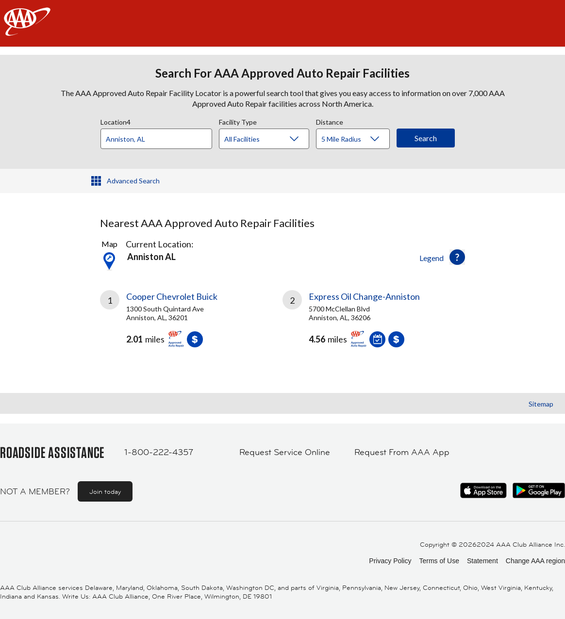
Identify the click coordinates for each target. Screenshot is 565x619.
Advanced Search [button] (133, 181)
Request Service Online (284, 452)
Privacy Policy (390, 561)
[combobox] (159, 136)
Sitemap (541, 404)
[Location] (156, 139)
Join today (105, 491)
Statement (482, 561)
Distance (329, 121)
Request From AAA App (401, 452)
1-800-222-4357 (158, 452)
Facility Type (238, 121)
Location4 (115, 121)
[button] (457, 257)
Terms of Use (439, 561)
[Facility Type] (271, 139)
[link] (191, 322)
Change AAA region (535, 561)
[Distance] (356, 139)
